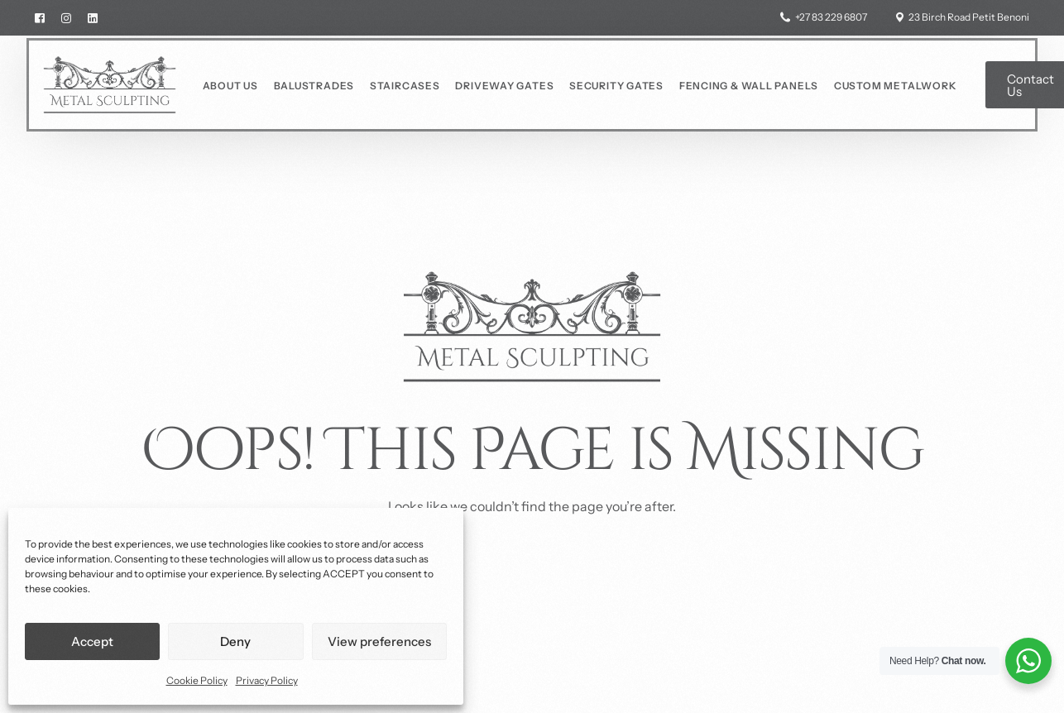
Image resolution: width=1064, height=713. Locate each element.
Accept (92, 641)
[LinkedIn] (92, 17)
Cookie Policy (197, 680)
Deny (235, 641)
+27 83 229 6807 (831, 17)
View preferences (379, 641)
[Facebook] (44, 17)
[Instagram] (66, 17)
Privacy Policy (267, 680)
